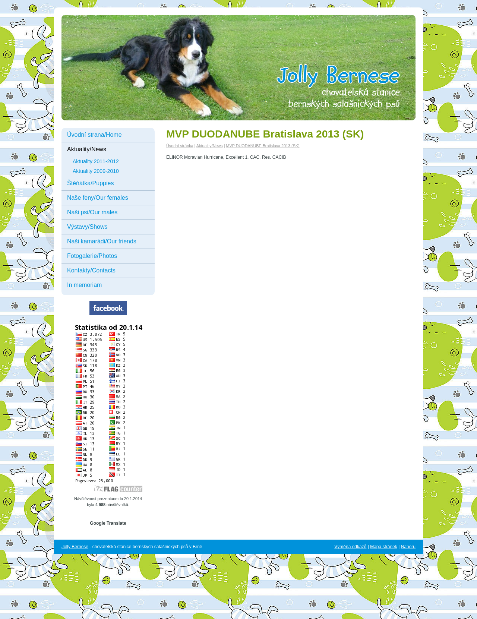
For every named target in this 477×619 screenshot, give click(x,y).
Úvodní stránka (179, 145)
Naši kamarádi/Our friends (101, 241)
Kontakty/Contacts (91, 270)
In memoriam (84, 285)
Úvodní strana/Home (94, 135)
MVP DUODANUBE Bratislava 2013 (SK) (262, 145)
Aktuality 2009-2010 (96, 171)
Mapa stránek (383, 546)
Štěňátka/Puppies (90, 183)
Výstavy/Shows (87, 227)
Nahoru (408, 546)
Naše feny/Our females (97, 198)
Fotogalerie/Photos (92, 256)
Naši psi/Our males (92, 212)
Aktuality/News (86, 149)
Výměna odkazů (350, 546)
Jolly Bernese (74, 546)
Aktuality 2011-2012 (96, 161)
